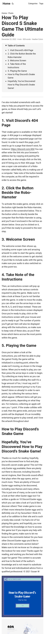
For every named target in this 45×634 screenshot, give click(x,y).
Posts (11, 13)
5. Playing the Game (17, 71)
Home (6, 3)
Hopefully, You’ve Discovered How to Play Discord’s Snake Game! (21, 84)
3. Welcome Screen (17, 60)
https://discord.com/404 (22, 149)
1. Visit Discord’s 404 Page (20, 50)
